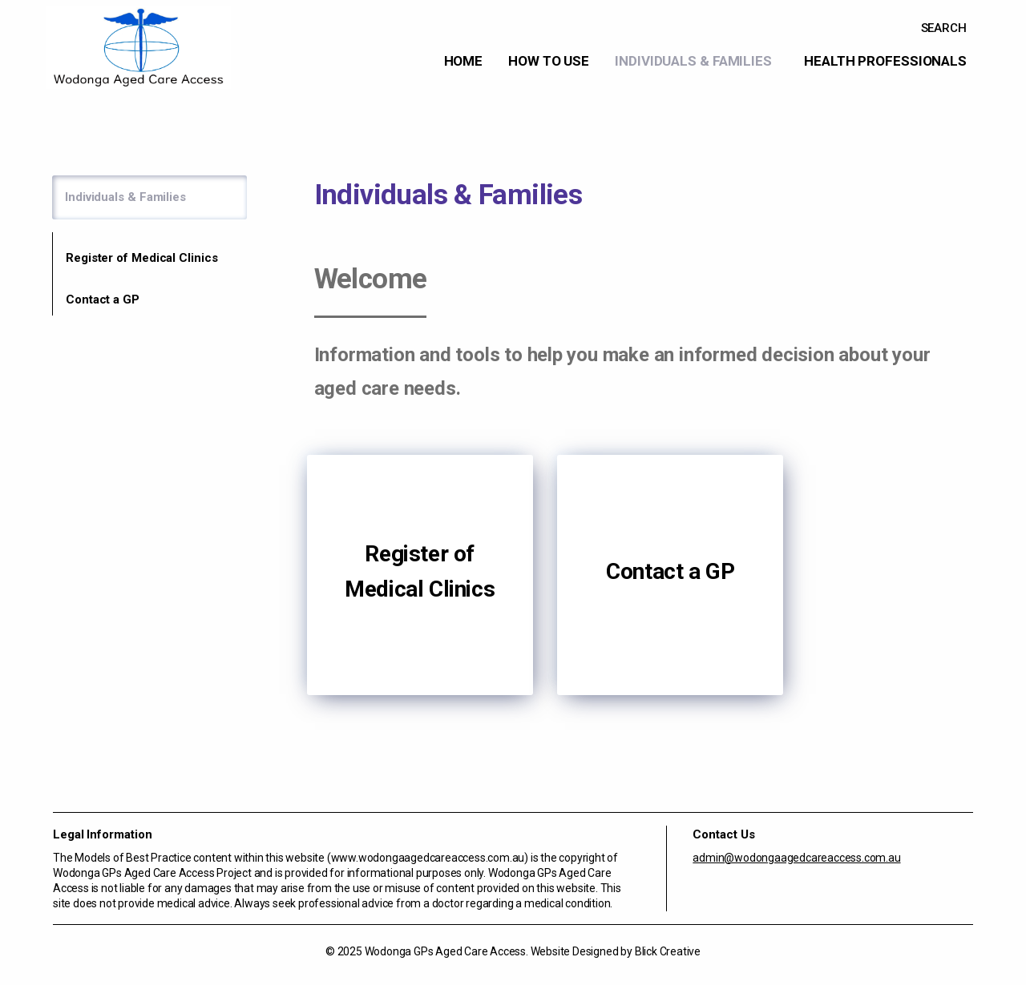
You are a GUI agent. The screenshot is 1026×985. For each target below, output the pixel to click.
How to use (548, 61)
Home (463, 61)
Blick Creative (668, 951)
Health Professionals (885, 61)
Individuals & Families (693, 61)
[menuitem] (463, 61)
